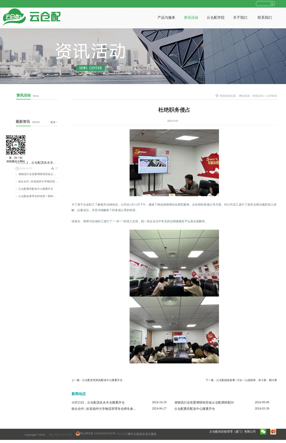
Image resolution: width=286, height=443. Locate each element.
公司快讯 (271, 95)
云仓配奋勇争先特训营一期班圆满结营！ (42, 196)
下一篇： (241, 380)
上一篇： (97, 380)
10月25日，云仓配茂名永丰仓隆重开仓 (42, 162)
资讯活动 (258, 95)
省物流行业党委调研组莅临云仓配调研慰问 (43, 174)
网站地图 (122, 433)
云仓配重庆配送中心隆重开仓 (35, 188)
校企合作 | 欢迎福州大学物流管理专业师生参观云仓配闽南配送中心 (118, 408)
